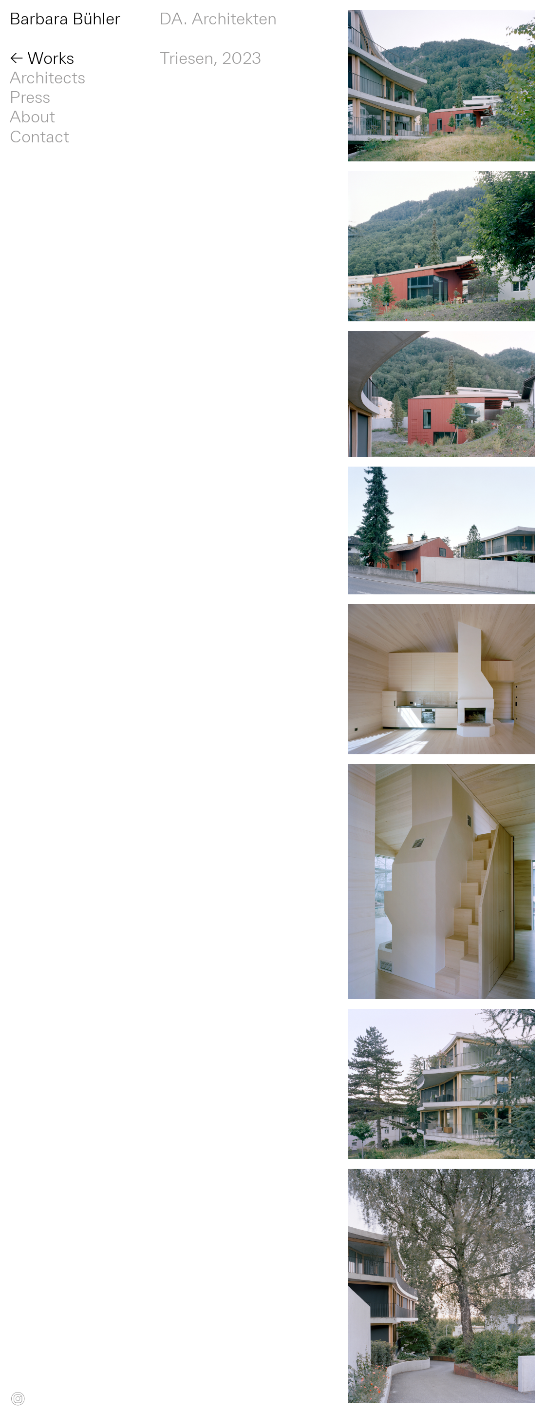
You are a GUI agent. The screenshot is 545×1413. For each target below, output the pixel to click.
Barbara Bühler (65, 19)
